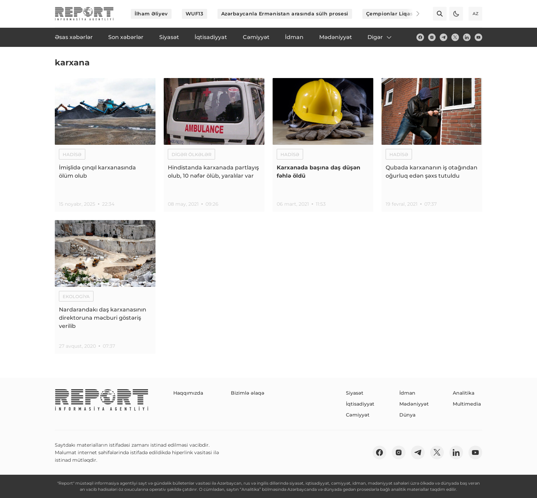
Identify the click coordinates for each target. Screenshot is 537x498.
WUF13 (194, 14)
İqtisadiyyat (360, 404)
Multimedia (467, 404)
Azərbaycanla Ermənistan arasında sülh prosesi (284, 14)
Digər (379, 37)
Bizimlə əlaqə (247, 393)
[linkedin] (467, 37)
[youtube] (478, 37)
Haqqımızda (188, 393)
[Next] (413, 14)
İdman (407, 393)
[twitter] (455, 37)
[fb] (420, 37)
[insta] (432, 37)
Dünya (407, 415)
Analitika (463, 393)
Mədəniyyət (414, 404)
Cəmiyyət (358, 415)
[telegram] (443, 37)
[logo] (84, 14)
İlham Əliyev (151, 14)
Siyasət (354, 393)
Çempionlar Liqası (390, 14)
